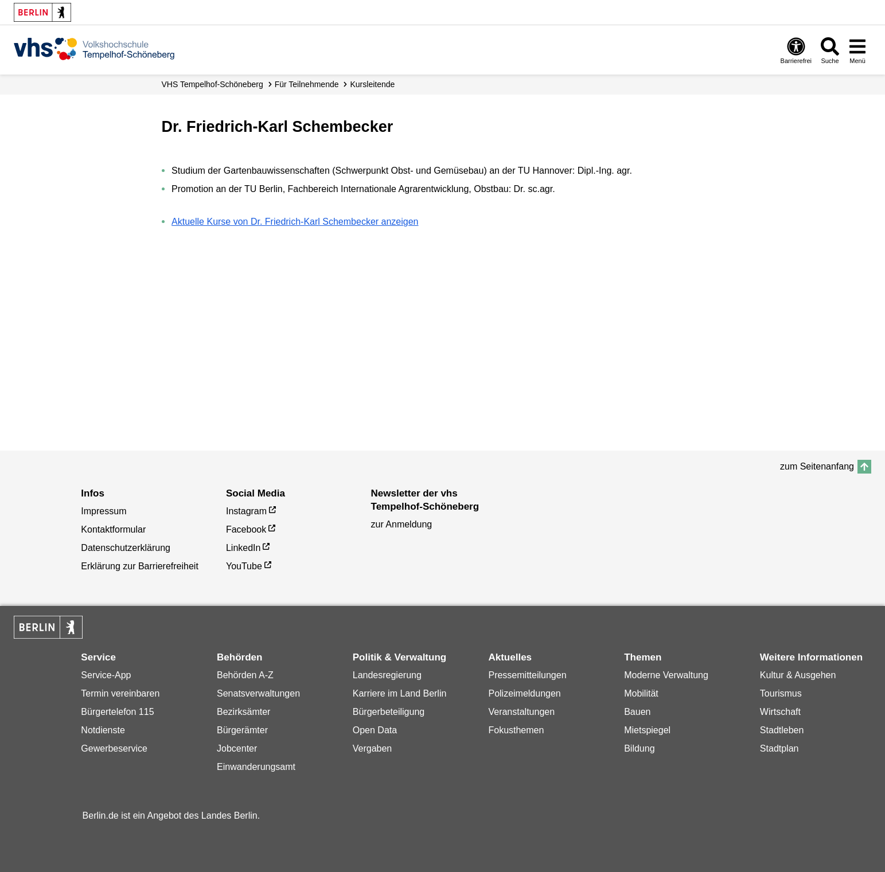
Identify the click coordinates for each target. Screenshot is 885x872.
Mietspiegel (647, 730)
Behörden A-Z (245, 675)
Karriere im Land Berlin (400, 693)
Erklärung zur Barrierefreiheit (139, 566)
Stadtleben (782, 730)
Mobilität (641, 693)
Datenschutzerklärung (125, 548)
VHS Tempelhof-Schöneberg (212, 84)
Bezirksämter (243, 712)
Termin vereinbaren (120, 693)
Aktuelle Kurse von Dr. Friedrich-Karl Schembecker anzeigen (294, 221)
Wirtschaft (780, 712)
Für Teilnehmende (307, 84)
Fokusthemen (516, 730)
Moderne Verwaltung (666, 675)
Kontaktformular (113, 529)
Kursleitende (372, 84)
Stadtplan (779, 748)
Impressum (103, 511)
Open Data (375, 730)
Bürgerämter (242, 730)
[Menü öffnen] (857, 50)
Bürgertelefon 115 (117, 712)
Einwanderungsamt (256, 767)
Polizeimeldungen (524, 693)
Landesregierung (387, 675)
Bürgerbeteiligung (388, 712)
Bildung (639, 748)
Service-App (106, 675)
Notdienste (103, 730)
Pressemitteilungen (527, 675)
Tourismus (781, 693)
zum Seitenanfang (817, 466)
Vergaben (372, 748)
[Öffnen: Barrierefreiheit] (796, 50)
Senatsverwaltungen (258, 693)
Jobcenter (237, 748)
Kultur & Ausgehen (798, 675)
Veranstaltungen (521, 712)
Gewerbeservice (114, 748)
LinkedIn (243, 548)
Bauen (637, 712)
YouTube (244, 566)
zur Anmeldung (401, 524)
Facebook (246, 529)
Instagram (246, 511)
